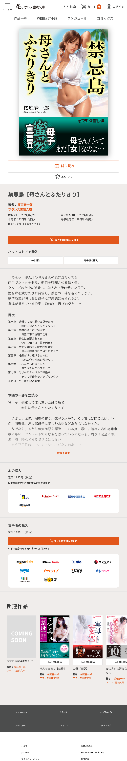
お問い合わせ (87, 745)
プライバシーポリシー (31, 759)
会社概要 (25, 752)
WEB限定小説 (47, 18)
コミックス (105, 18)
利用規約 (85, 759)
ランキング (106, 725)
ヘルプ (24, 745)
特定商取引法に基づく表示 (93, 752)
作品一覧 (20, 18)
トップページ (21, 712)
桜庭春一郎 (25, 204)
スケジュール (77, 18)
